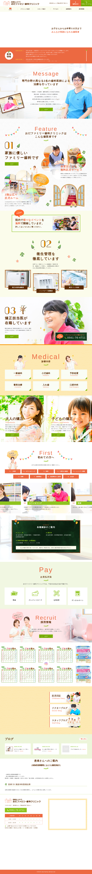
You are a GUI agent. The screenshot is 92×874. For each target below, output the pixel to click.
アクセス (55, 9)
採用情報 (81, 9)
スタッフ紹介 (41, 9)
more (46, 109)
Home (10, 9)
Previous (24, 498)
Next (67, 498)
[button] (69, 9)
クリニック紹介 (25, 9)
